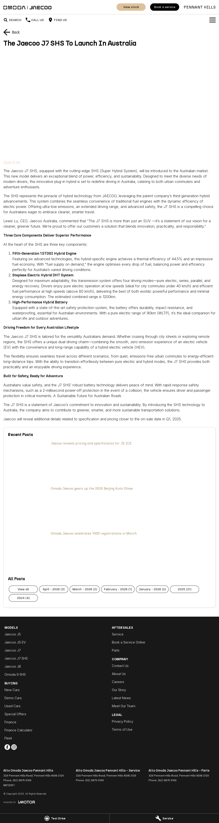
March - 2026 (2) (84, 589)
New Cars (12, 690)
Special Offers (15, 714)
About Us (119, 674)
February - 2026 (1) (118, 589)
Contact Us (120, 666)
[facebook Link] (7, 747)
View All (23, 589)
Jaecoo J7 (12, 650)
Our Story (119, 690)
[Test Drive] (54, 818)
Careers (118, 682)
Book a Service (164, 7)
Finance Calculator (18, 730)
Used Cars (12, 706)
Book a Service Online (128, 642)
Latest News (121, 698)
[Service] (164, 818)
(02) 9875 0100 (22, 780)
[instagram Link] (14, 747)
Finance (10, 722)
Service (117, 634)
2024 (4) (23, 598)
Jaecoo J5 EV (15, 642)
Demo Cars (13, 698)
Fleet (8, 738)
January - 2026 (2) (152, 589)
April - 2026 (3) (54, 589)
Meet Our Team (123, 706)
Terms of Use (122, 729)
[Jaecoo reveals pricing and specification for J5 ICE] (109, 461)
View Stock (131, 7)
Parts (115, 650)
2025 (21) (184, 589)
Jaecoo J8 (12, 666)
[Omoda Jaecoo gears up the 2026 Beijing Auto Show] (109, 506)
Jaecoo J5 (12, 634)
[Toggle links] (19, 802)
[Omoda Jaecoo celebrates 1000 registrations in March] (109, 551)
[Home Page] (27, 7)
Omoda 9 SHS (15, 674)
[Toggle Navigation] (212, 19)
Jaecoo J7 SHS (16, 658)
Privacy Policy (122, 721)
